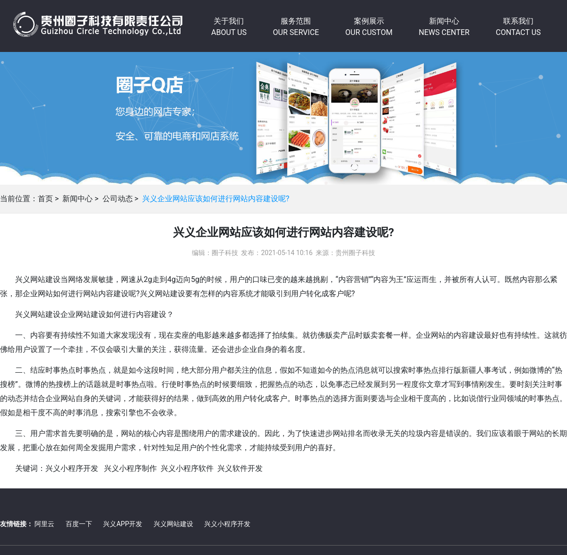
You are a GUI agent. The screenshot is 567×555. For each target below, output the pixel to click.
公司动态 (118, 198)
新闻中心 (77, 198)
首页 (45, 198)
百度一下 (79, 524)
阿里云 (44, 524)
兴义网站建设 (173, 524)
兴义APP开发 (122, 524)
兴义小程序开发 (227, 524)
